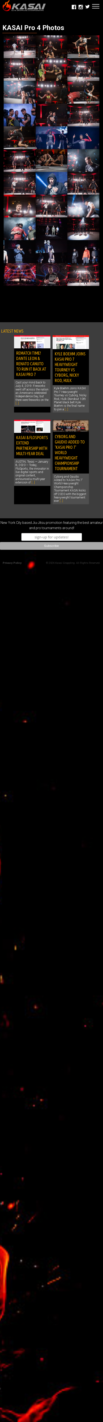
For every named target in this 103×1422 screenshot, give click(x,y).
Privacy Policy (12, 563)
